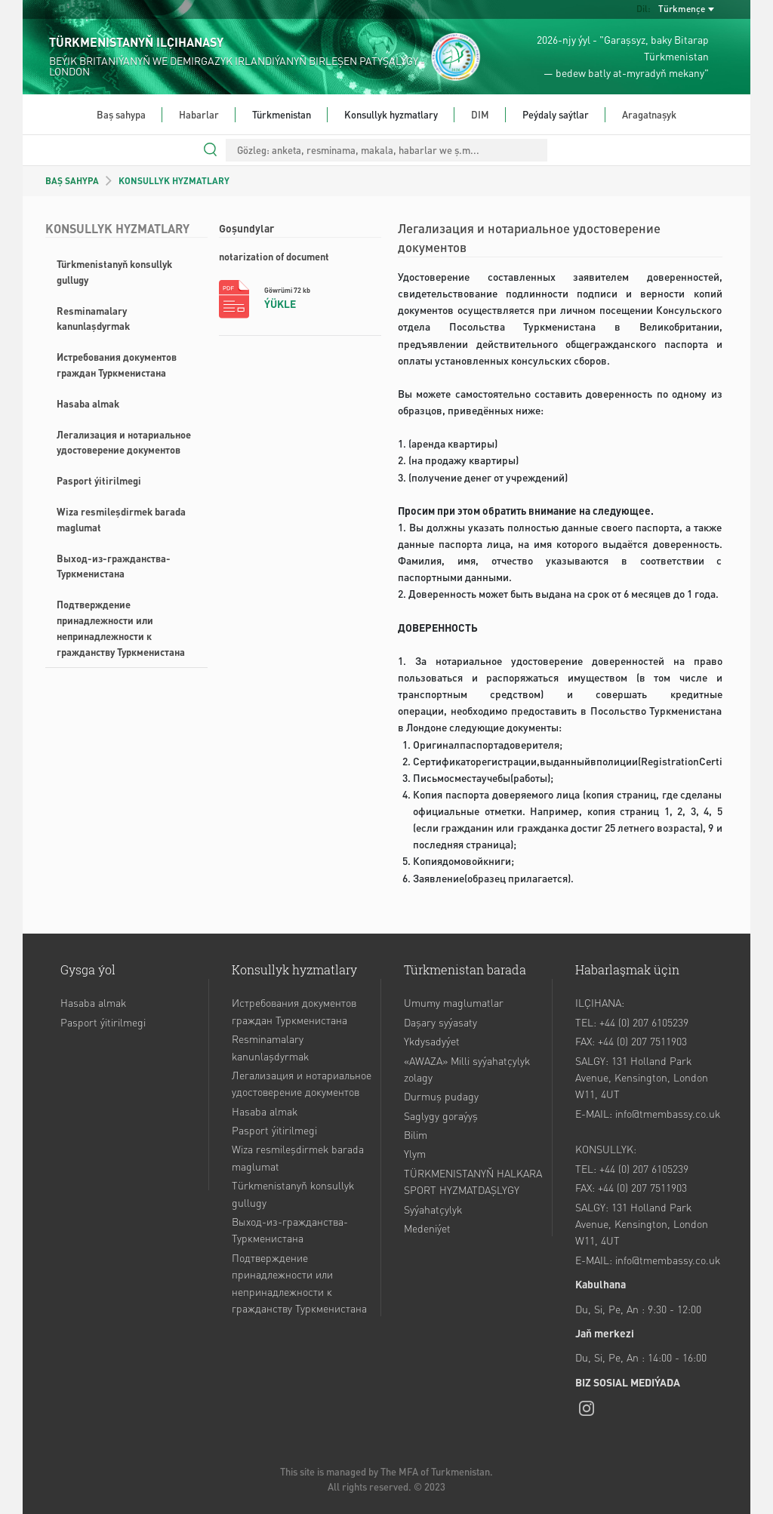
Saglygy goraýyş (441, 1115)
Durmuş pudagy (441, 1096)
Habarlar (199, 114)
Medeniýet (427, 1228)
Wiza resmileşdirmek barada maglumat (121, 519)
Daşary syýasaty (440, 1022)
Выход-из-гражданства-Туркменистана (114, 566)
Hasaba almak (88, 403)
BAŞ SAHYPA (72, 180)
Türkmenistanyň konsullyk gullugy (114, 271)
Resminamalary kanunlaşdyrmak (93, 318)
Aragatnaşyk (649, 114)
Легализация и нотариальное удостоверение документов (124, 442)
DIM (480, 114)
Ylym (415, 1153)
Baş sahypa (121, 114)
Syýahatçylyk (433, 1209)
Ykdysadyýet (432, 1041)
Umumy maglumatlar (454, 1002)
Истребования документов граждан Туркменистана (117, 364)
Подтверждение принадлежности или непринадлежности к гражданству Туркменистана (121, 627)
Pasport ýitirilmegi (99, 480)
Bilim (415, 1134)
